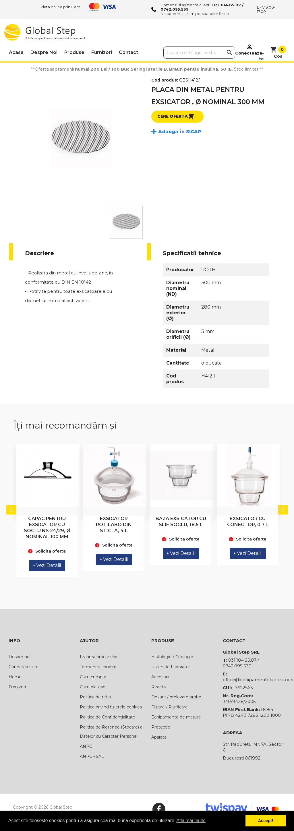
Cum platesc (92, 686)
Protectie (160, 727)
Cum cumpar (93, 676)
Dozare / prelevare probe (176, 697)
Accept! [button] (265, 820)
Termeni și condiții (98, 666)
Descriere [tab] (39, 253)
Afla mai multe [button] (191, 820)
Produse (74, 52)
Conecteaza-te (23, 666)
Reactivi (159, 686)
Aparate (159, 737)
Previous (11, 510)
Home (15, 676)
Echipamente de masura (176, 717)
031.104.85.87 (226, 5)
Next (283, 510)
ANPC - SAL (92, 756)
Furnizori (101, 52)
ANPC (86, 746)
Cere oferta (176, 116)
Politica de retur (96, 697)
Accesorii (160, 676)
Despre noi (43, 52)
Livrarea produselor (99, 656)
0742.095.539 (174, 9)
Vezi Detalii (47, 565)
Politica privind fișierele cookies (111, 707)
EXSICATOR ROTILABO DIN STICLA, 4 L (114, 524)
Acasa (16, 52)
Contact (128, 52)
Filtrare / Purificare (169, 707)
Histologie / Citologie (172, 656)
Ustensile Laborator (170, 666)
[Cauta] (199, 53)
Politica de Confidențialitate (107, 717)
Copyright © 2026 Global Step (42, 807)
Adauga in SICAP (179, 131)
